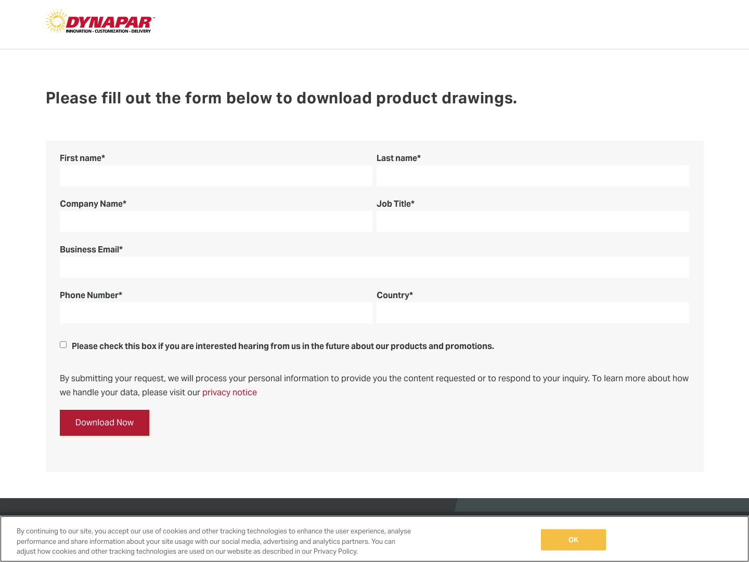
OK (573, 539)
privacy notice (229, 392)
